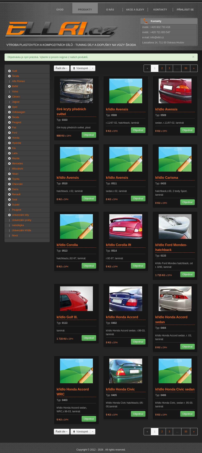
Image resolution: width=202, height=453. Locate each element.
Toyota (15, 179)
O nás (110, 9)
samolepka (18, 225)
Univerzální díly (20, 215)
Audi (14, 71)
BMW (15, 86)
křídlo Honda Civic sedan (175, 389)
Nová (15, 235)
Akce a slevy (135, 9)
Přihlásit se (185, 9)
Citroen (16, 96)
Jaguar (16, 101)
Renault (16, 194)
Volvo (15, 91)
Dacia (15, 189)
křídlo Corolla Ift (118, 245)
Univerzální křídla (21, 230)
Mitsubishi (17, 168)
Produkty (85, 9)
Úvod (59, 9)
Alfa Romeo (18, 81)
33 (185, 68)
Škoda (15, 76)
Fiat (14, 127)
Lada (15, 153)
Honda (15, 137)
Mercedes (17, 163)
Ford (14, 132)
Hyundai (16, 143)
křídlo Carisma (166, 177)
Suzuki (16, 204)
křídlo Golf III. (67, 317)
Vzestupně (80, 68)
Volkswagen (18, 112)
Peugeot (16, 122)
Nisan (15, 173)
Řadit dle (62, 68)
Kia (14, 148)
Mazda (16, 158)
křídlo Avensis (117, 109)
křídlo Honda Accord (122, 317)
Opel (14, 107)
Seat (14, 199)
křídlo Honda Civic (120, 389)
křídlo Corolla (67, 245)
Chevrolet (17, 184)
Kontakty (160, 9)
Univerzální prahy (21, 220)
